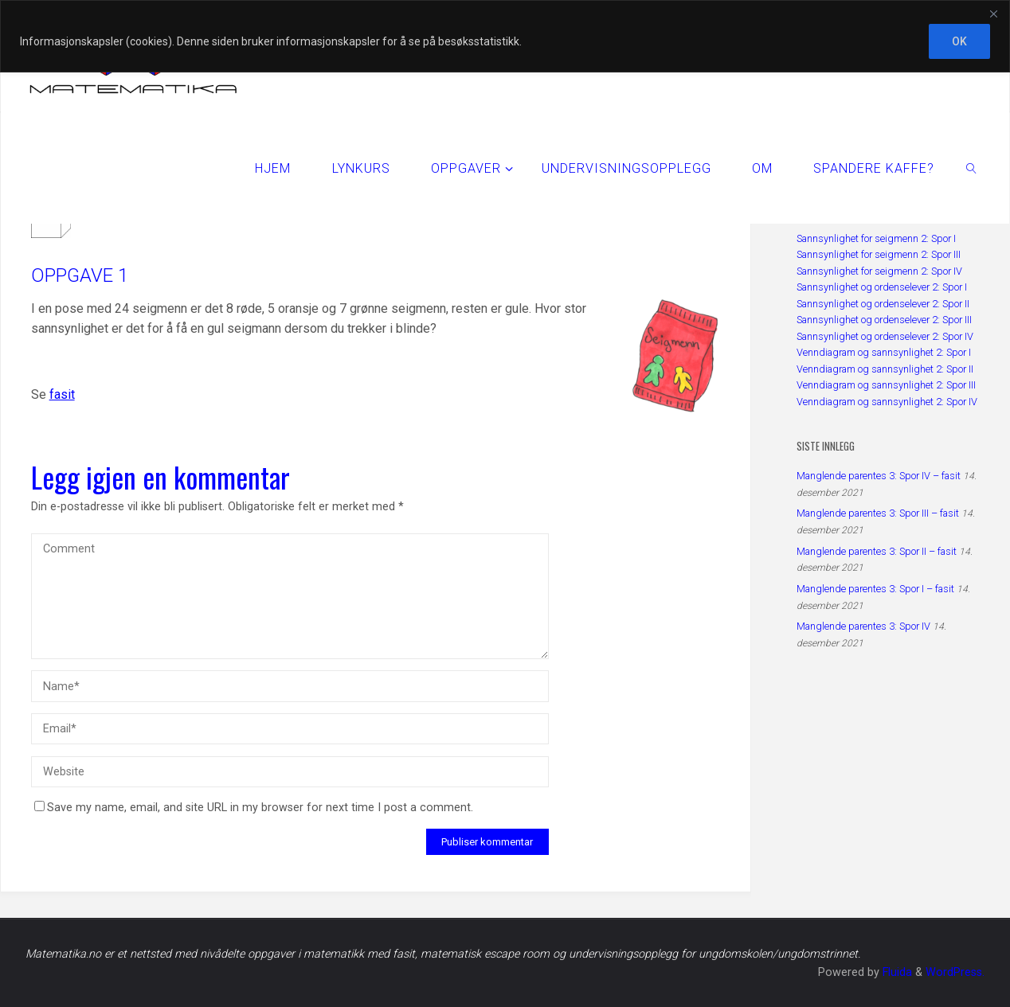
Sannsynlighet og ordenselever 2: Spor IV (885, 336)
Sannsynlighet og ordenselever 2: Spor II (883, 304)
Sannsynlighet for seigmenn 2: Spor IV (879, 271)
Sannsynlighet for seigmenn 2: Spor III (879, 254)
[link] (972, 168)
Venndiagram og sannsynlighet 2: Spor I (884, 352)
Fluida (895, 972)
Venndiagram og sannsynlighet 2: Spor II (885, 369)
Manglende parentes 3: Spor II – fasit (877, 551)
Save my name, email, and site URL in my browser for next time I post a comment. (253, 807)
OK (959, 41)
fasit (62, 394)
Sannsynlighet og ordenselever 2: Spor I (882, 287)
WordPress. (955, 972)
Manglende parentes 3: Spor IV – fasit (879, 476)
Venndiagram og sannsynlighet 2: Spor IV (887, 402)
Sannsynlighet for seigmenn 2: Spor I (876, 238)
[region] (505, 36)
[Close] (993, 13)
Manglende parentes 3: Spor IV (863, 626)
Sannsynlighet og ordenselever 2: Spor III (884, 320)
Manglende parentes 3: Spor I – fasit (875, 589)
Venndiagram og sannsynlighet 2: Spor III (886, 385)
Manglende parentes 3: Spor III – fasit (878, 513)
